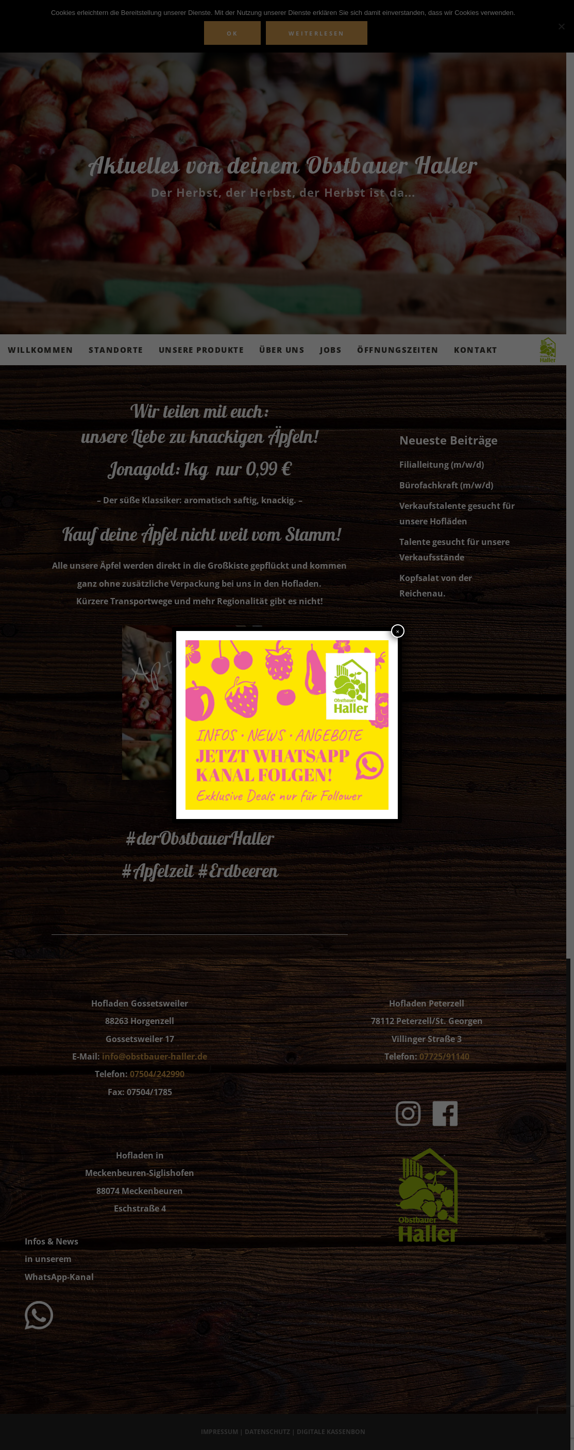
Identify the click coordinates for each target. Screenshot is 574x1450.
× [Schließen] (397, 631)
